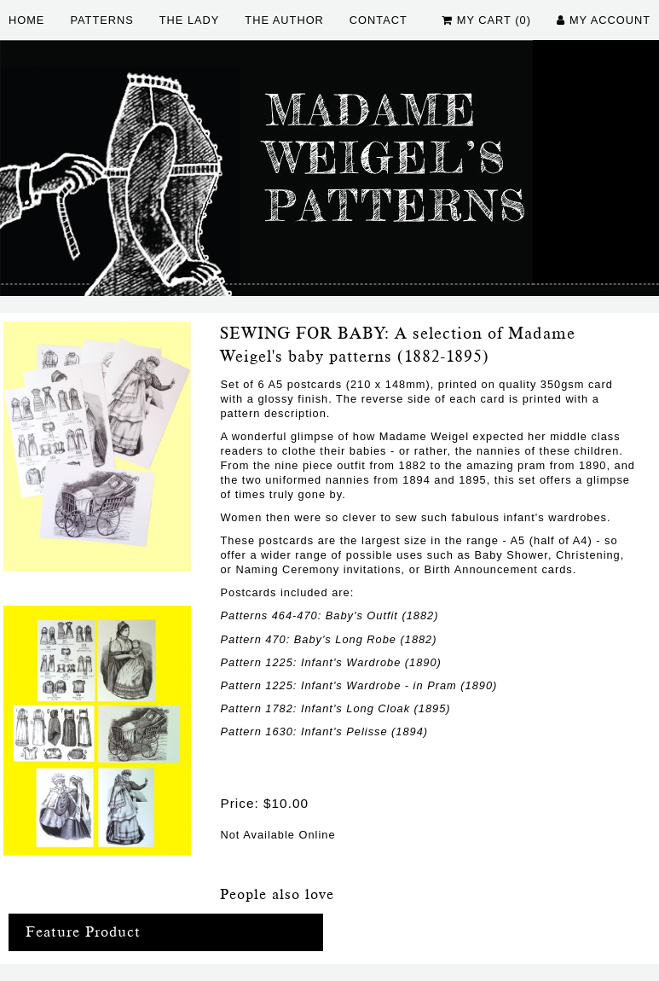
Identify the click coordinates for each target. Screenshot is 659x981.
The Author (284, 20)
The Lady (189, 20)
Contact (379, 20)
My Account (609, 20)
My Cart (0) (494, 20)
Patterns (101, 20)
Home (26, 20)
